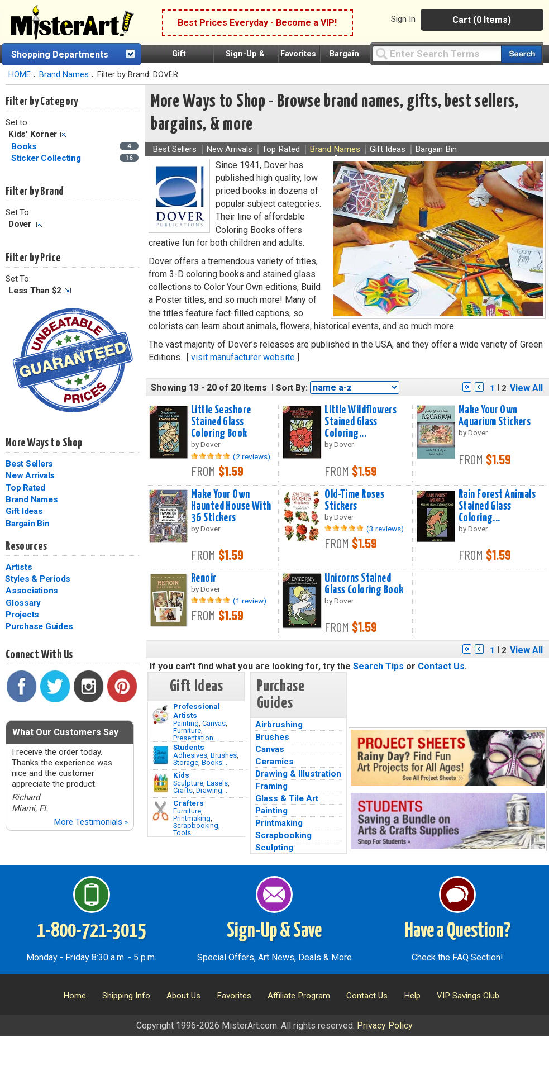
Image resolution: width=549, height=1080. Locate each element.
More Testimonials (91, 822)
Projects (22, 615)
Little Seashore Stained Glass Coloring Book (221, 422)
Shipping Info (126, 996)
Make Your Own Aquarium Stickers (495, 416)
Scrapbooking (195, 825)
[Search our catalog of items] (521, 54)
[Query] (437, 53)
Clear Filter (63, 134)
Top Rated (25, 488)
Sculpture (188, 783)
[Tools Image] (160, 811)
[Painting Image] (160, 715)
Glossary (23, 603)
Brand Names (64, 74)
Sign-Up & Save (274, 931)
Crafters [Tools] (188, 802)
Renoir (204, 578)
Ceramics (274, 762)
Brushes (224, 755)
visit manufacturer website (243, 357)
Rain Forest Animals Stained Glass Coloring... (497, 506)
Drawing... (211, 790)
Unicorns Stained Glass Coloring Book (363, 584)
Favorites (298, 54)
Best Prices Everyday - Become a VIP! (257, 22)
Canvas (214, 723)
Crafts (183, 790)
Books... (214, 762)
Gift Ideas (24, 511)
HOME (19, 74)
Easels (217, 783)
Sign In (403, 19)
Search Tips (378, 666)
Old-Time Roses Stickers (354, 500)
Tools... (184, 833)
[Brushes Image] (160, 755)
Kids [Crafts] (181, 774)
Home (74, 996)
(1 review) (249, 600)
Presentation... (195, 738)
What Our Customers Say (65, 732)
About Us (183, 996)
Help (412, 996)
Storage (185, 762)
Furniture (187, 730)
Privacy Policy (385, 1025)
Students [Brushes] (188, 747)
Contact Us (441, 666)
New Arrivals (30, 475)
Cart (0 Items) (481, 20)
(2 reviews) (251, 456)
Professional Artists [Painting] (196, 711)
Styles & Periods (37, 579)
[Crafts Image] (160, 783)
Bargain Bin (27, 523)
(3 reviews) (385, 528)
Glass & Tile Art (286, 798)
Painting (186, 723)
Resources (26, 546)
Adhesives (190, 755)
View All (526, 388)
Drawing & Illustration (298, 774)
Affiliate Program (299, 996)
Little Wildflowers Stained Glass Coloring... (360, 422)
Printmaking (192, 818)
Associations (32, 591)
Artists (19, 567)
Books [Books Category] (25, 146)
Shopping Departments (59, 54)
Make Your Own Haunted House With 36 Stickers (231, 506)
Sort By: (292, 388)
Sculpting (274, 848)
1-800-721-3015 (91, 931)
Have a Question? (457, 931)
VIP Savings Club (468, 996)
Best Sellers (29, 464)
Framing (271, 786)
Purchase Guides (39, 626)
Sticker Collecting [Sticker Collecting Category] (47, 158)
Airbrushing (279, 725)
